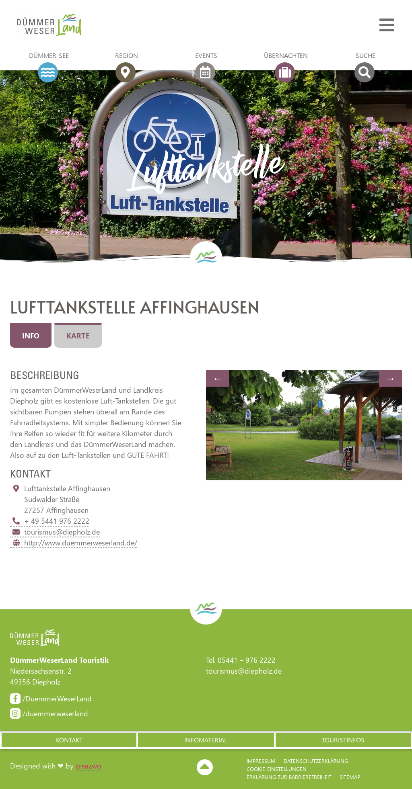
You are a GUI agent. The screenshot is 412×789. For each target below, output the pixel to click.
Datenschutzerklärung (316, 760)
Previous (217, 378)
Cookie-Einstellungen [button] (277, 768)
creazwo (88, 766)
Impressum (261, 760)
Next (390, 378)
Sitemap (350, 776)
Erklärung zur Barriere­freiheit (289, 776)
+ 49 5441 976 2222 (49, 521)
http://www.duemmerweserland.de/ (73, 542)
